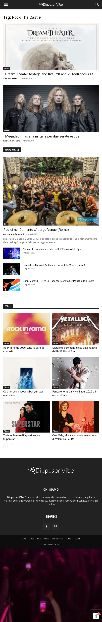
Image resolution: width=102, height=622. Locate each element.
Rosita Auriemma (11, 140)
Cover (77, 538)
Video (68, 538)
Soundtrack (57, 538)
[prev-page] (5, 296)
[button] (5, 4)
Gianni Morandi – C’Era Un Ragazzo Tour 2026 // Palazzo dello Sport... (59, 281)
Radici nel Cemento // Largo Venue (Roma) (36, 230)
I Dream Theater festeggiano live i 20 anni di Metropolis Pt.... (50, 74)
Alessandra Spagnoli (13, 234)
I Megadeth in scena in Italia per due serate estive (41, 136)
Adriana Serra (10, 78)
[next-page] (11, 296)
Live (5, 224)
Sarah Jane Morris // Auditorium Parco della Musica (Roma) (54, 265)
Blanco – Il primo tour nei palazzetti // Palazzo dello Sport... (53, 249)
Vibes (6, 68)
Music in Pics (43, 538)
